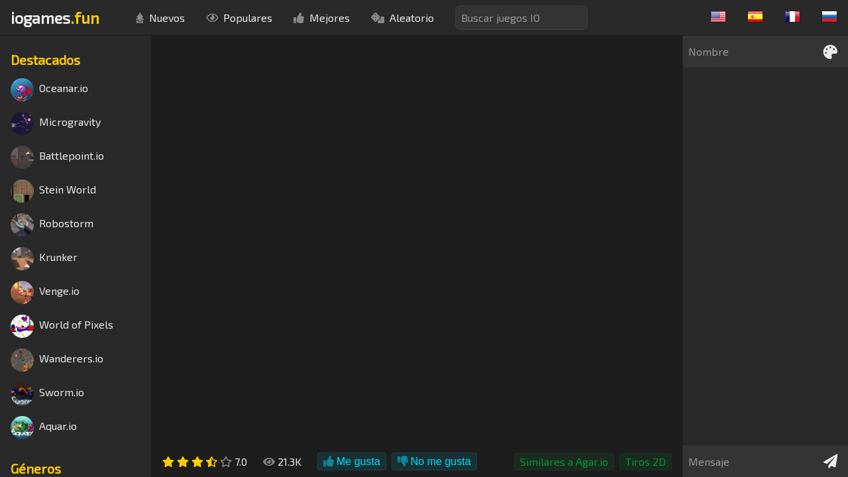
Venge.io (45, 292)
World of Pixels (62, 326)
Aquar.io (44, 427)
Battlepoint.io (57, 157)
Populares (239, 17)
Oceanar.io (49, 89)
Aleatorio (402, 17)
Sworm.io (47, 393)
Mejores (321, 17)
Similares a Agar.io (564, 461)
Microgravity (56, 123)
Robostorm (52, 225)
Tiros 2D (645, 461)
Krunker (44, 258)
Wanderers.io (57, 360)
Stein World (53, 191)
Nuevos (160, 17)
